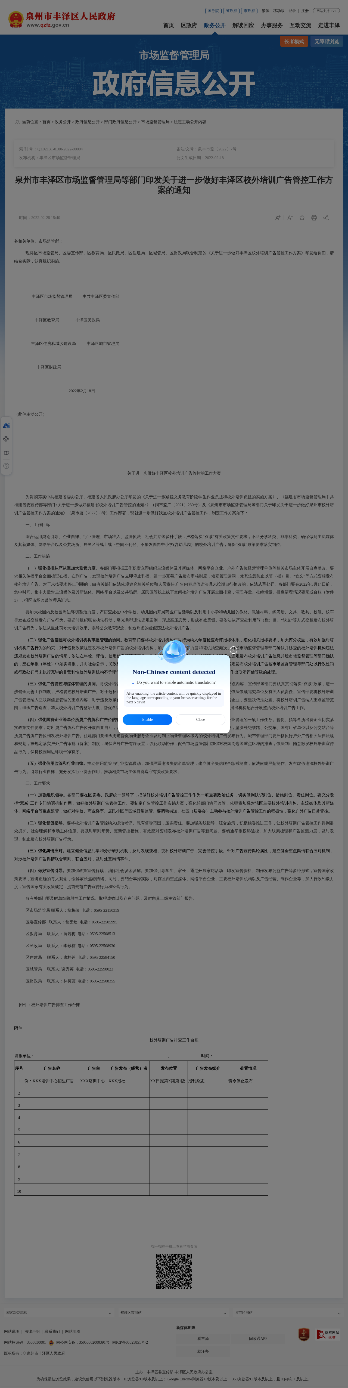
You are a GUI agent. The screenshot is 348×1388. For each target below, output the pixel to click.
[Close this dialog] (233, 650)
